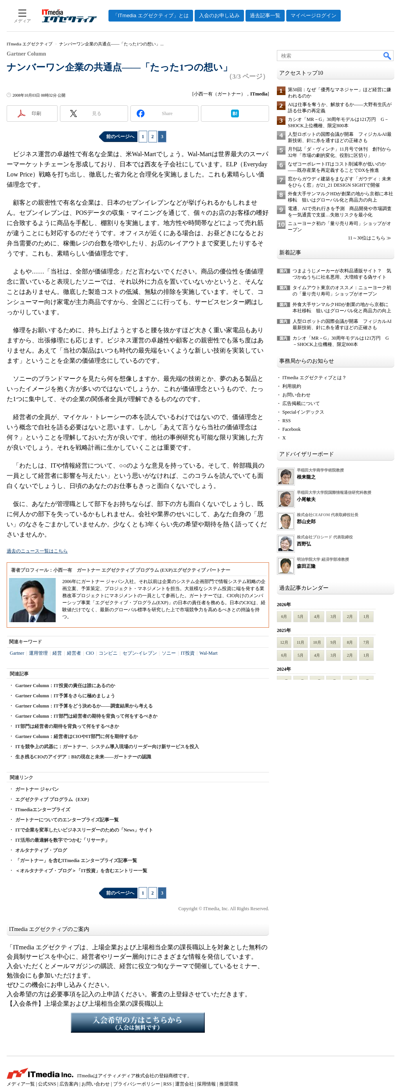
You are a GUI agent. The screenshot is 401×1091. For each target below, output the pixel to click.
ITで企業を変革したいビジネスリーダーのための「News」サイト (84, 830)
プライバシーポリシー (136, 1084)
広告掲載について (301, 403)
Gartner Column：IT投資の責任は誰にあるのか (65, 685)
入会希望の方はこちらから (138, 1022)
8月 (350, 642)
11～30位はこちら (366, 238)
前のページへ (120, 136)
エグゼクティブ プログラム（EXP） (53, 799)
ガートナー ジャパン (37, 789)
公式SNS (47, 1084)
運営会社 (184, 1084)
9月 (333, 642)
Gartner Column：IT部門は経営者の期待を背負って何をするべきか (86, 716)
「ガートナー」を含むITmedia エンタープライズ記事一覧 (76, 860)
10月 (317, 642)
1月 (366, 616)
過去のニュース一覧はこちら (37, 551)
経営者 (74, 653)
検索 (388, 55)
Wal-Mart (208, 653)
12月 (284, 642)
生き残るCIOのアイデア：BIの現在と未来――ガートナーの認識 (83, 757)
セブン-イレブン (140, 653)
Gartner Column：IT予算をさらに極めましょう (65, 696)
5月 (300, 616)
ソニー (169, 653)
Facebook (291, 429)
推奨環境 (228, 1084)
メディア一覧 (21, 1084)
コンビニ (108, 653)
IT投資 (188, 653)
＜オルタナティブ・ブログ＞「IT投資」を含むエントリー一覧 (81, 870)
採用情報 (206, 1084)
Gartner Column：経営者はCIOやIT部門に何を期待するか (76, 736)
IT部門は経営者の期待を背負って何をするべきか (67, 726)
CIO (90, 653)
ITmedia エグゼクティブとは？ (314, 377)
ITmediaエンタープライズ (42, 809)
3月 (333, 616)
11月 (301, 642)
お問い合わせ (296, 395)
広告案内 (69, 1084)
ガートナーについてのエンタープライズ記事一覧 (67, 820)
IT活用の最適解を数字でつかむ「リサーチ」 (62, 840)
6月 (284, 616)
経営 (57, 653)
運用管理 (38, 653)
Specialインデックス (303, 412)
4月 (317, 616)
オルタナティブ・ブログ (41, 850)
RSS (286, 420)
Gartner (17, 653)
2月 (350, 616)
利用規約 (291, 386)
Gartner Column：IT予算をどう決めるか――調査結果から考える (84, 706)
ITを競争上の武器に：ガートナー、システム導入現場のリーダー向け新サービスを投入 (107, 746)
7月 (366, 642)
